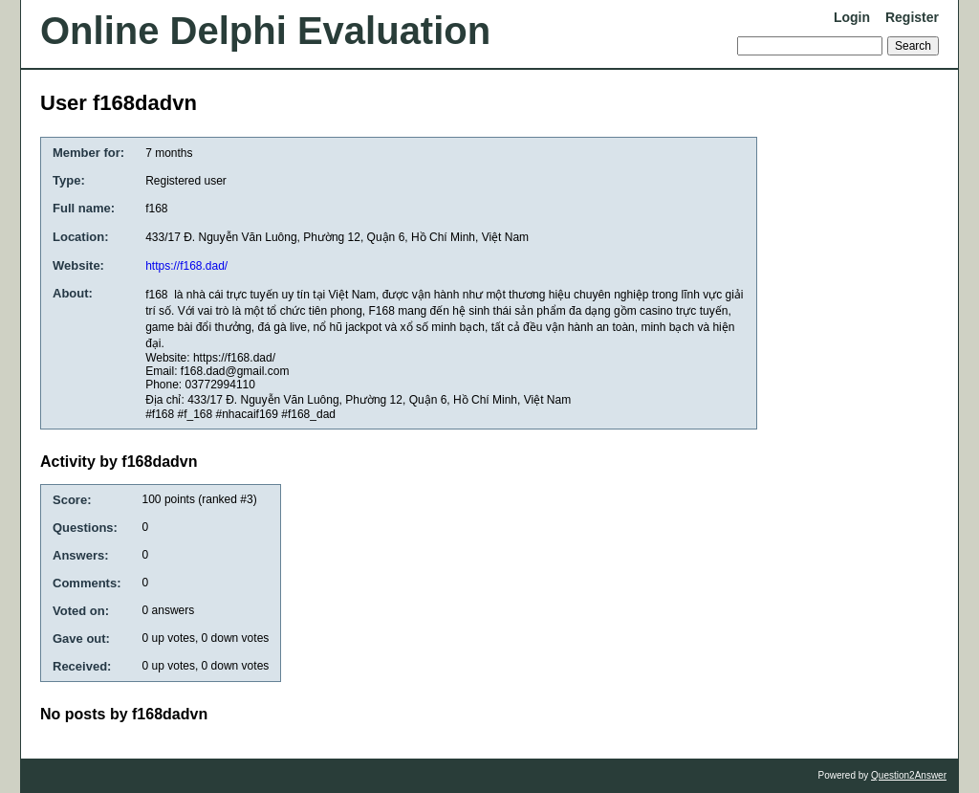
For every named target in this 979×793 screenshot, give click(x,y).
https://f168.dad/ (186, 266)
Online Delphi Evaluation (265, 31)
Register (912, 17)
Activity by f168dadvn (119, 461)
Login (852, 17)
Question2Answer (908, 775)
